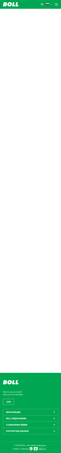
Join (8, 401)
